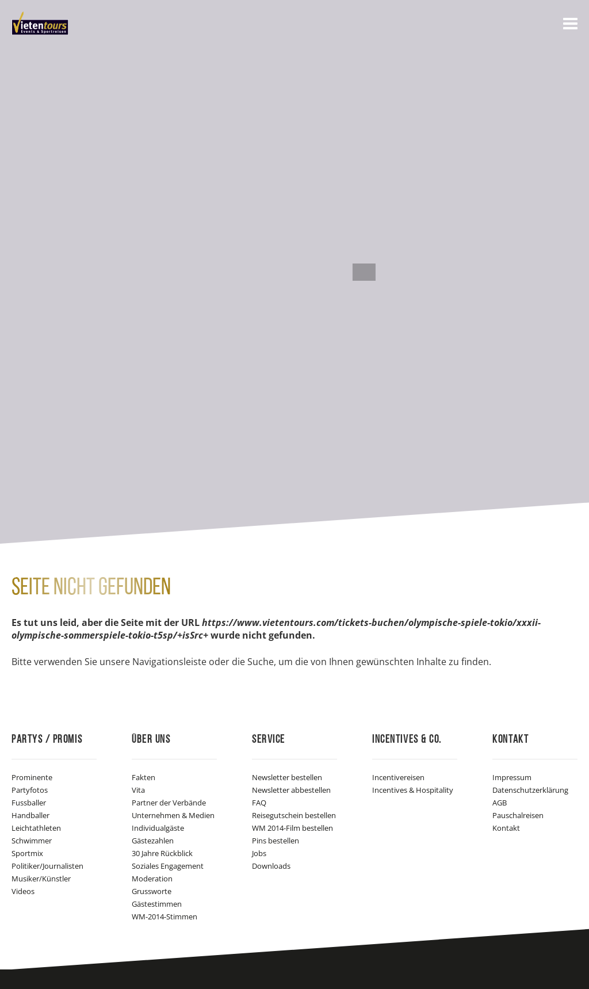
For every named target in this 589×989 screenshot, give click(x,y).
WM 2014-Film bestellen (292, 828)
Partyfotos (30, 790)
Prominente (32, 777)
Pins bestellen (275, 840)
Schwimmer (32, 840)
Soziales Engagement (168, 866)
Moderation (152, 878)
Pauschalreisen (518, 815)
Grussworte (151, 891)
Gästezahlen (153, 840)
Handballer (30, 815)
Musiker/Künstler (41, 878)
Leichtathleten (36, 828)
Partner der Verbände (169, 802)
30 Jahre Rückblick (162, 853)
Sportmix (27, 853)
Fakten (143, 777)
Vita (138, 790)
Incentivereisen (398, 777)
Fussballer (29, 802)
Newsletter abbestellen (291, 790)
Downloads (271, 866)
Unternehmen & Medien (173, 815)
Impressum (511, 777)
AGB (499, 802)
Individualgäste (158, 828)
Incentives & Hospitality (412, 790)
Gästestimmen (157, 904)
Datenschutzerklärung (530, 790)
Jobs (259, 853)
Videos (23, 891)
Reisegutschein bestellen (294, 815)
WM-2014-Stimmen (164, 916)
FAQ (259, 802)
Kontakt (506, 828)
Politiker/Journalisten (47, 866)
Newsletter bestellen (287, 777)
